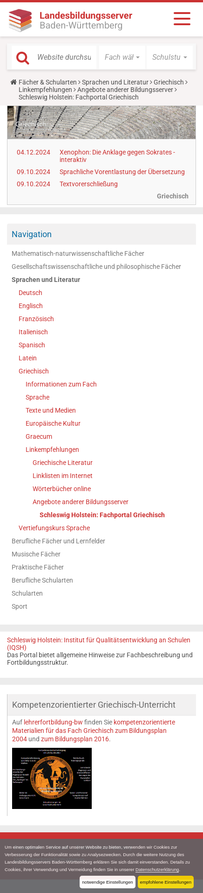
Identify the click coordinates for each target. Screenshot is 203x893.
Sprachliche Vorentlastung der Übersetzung (122, 172)
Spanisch (32, 345)
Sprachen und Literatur (115, 82)
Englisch (31, 305)
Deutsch (30, 292)
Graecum (39, 436)
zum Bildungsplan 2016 (74, 739)
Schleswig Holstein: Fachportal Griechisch (102, 515)
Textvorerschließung (89, 184)
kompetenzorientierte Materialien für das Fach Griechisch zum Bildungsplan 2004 (93, 730)
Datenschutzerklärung (157, 869)
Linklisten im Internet (63, 475)
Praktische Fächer (38, 567)
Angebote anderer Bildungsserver (125, 89)
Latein (28, 358)
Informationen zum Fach (61, 384)
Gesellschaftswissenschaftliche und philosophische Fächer (96, 266)
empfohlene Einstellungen (165, 882)
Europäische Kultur (53, 423)
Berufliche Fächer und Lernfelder (58, 541)
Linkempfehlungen (45, 89)
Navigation (32, 234)
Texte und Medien (51, 410)
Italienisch (33, 332)
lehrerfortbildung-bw (53, 722)
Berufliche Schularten (42, 580)
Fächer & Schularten (48, 82)
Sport (19, 606)
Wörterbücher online (62, 488)
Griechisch (169, 82)
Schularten (27, 593)
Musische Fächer (36, 554)
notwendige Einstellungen (107, 882)
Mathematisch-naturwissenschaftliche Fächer (78, 253)
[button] (122, 57)
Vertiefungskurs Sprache (54, 528)
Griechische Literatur (63, 462)
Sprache (37, 397)
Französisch (36, 319)
